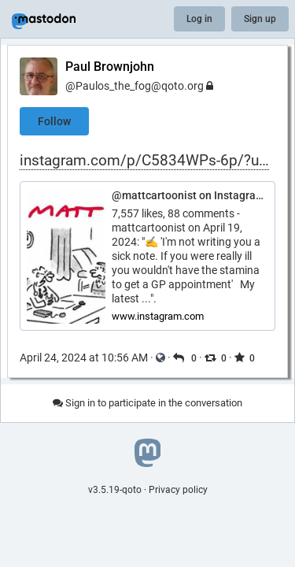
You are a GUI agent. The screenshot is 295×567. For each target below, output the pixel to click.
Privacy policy (178, 489)
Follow (54, 121)
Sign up (260, 18)
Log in (199, 18)
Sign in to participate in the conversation (147, 403)
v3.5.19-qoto (115, 489)
